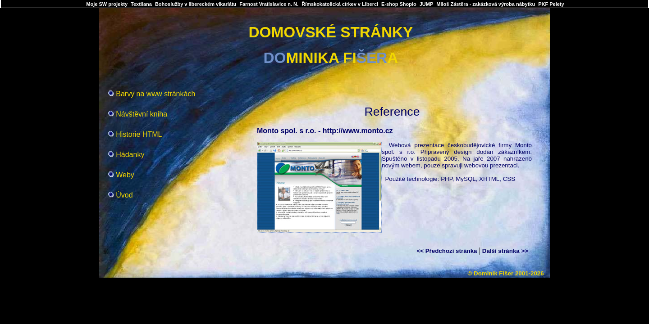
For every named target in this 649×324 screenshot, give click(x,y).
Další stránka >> (505, 251)
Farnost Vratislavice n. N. (268, 4)
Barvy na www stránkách (155, 94)
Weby (125, 175)
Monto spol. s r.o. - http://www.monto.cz (325, 131)
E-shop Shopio (398, 4)
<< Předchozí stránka (446, 251)
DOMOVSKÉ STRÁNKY (330, 32)
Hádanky (130, 154)
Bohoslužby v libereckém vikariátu (195, 4)
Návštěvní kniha (141, 114)
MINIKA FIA (331, 58)
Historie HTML (139, 134)
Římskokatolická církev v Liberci (340, 4)
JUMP (427, 4)
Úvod (124, 195)
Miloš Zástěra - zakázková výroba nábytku (485, 4)
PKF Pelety (551, 4)
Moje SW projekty (107, 4)
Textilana (141, 4)
